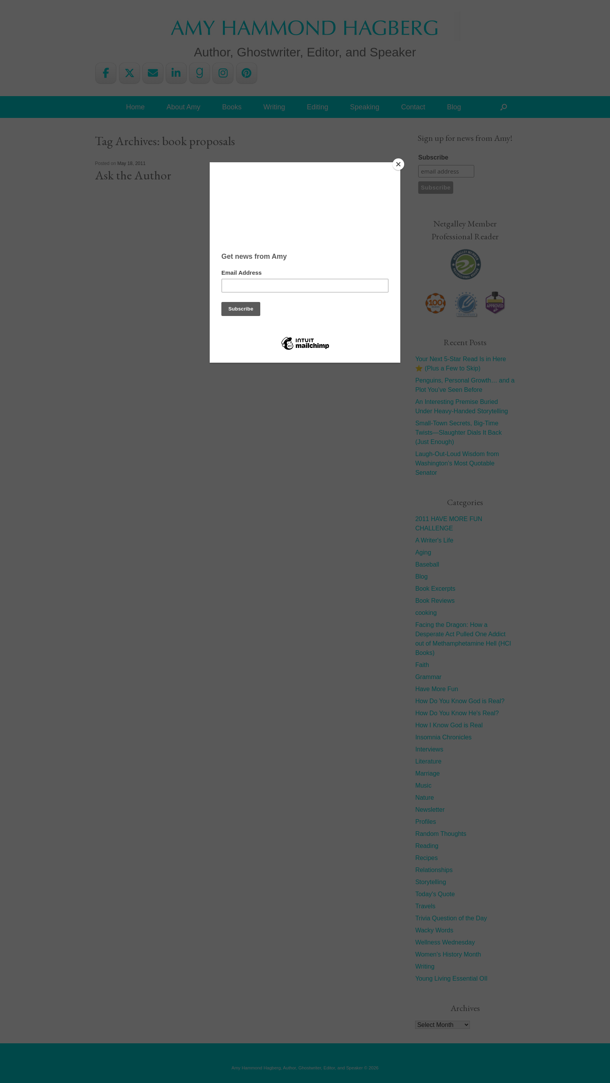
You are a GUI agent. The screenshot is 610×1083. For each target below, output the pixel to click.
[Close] (398, 164)
